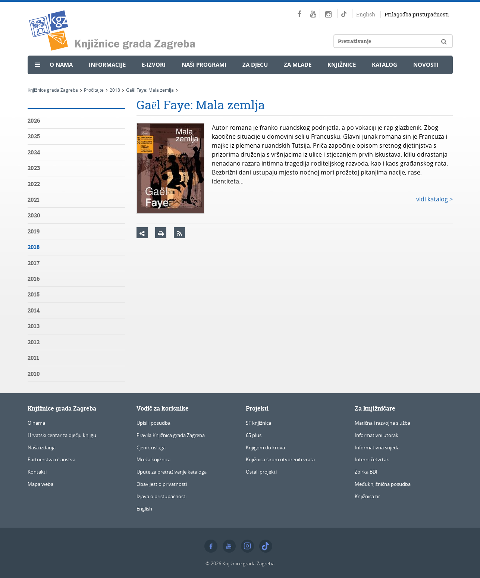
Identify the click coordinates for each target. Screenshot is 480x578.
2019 (34, 231)
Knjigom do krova (265, 447)
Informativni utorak (376, 435)
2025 (34, 136)
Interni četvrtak (372, 459)
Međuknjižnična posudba (383, 484)
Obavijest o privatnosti (162, 484)
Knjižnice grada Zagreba (53, 90)
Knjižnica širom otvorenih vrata (280, 459)
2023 (34, 168)
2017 (34, 263)
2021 (34, 200)
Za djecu (255, 65)
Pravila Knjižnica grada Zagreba (171, 435)
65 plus (253, 435)
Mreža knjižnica (153, 459)
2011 (33, 358)
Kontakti (37, 471)
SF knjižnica (258, 423)
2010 (34, 374)
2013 (34, 326)
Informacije (107, 65)
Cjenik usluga (151, 447)
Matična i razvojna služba (382, 423)
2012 (34, 342)
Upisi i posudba (153, 423)
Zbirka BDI (366, 471)
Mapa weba (40, 484)
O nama (61, 65)
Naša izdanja (42, 447)
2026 (34, 121)
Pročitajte (94, 90)
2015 (34, 294)
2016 (34, 279)
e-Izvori (154, 65)
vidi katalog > (434, 199)
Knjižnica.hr (367, 496)
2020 (34, 215)
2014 (34, 310)
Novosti (426, 65)
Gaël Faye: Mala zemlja (150, 90)
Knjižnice (341, 65)
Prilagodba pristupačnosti (417, 14)
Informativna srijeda (377, 447)
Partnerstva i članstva (51, 459)
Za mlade (297, 65)
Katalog (384, 65)
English (365, 14)
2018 (115, 90)
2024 (34, 152)
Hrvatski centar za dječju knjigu (62, 435)
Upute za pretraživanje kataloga (172, 471)
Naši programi (204, 65)
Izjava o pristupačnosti (161, 496)
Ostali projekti (261, 471)
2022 (34, 184)
